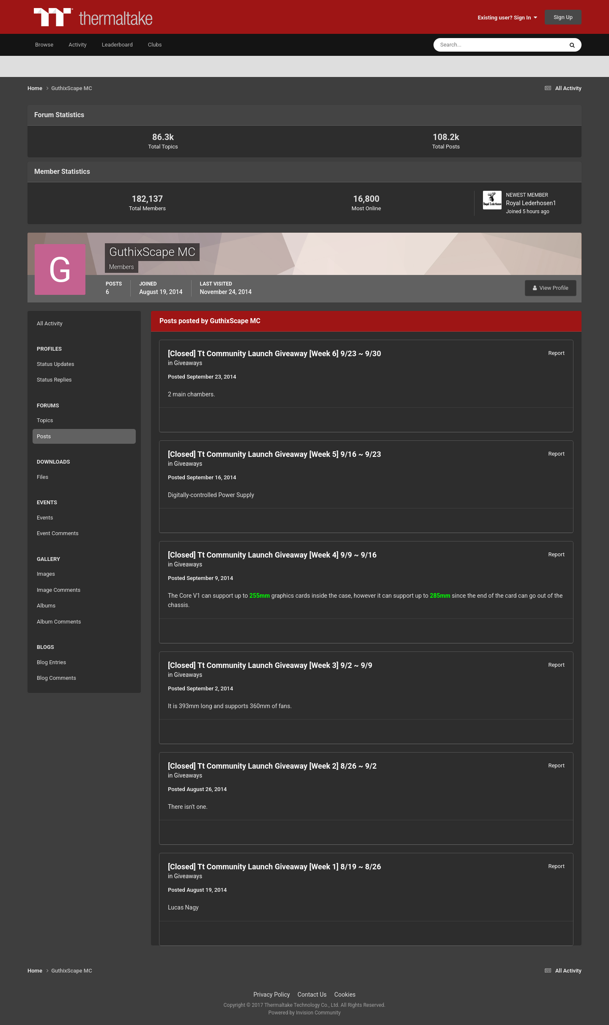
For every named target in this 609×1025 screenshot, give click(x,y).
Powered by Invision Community (305, 1013)
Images (46, 574)
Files (42, 477)
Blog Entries (51, 662)
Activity (78, 44)
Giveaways (188, 363)
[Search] (472, 45)
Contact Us (312, 994)
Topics (45, 420)
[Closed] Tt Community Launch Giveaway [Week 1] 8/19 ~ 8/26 (274, 866)
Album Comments (59, 621)
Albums (46, 605)
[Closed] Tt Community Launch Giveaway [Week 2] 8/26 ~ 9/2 (272, 765)
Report (556, 353)
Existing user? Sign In (507, 17)
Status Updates (55, 364)
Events (45, 517)
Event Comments (58, 533)
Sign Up (563, 17)
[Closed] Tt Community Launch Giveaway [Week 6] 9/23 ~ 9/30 (274, 353)
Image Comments (58, 590)
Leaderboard (117, 44)
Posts (44, 436)
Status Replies (54, 379)
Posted (202, 377)
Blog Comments (56, 678)
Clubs (155, 44)
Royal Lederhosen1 (531, 203)
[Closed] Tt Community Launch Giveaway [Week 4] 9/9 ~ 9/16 (272, 554)
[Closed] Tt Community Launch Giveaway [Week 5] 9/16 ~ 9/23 (274, 454)
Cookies (345, 994)
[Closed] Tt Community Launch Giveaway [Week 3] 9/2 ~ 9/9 (270, 665)
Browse (44, 44)
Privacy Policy (271, 994)
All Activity (50, 323)
